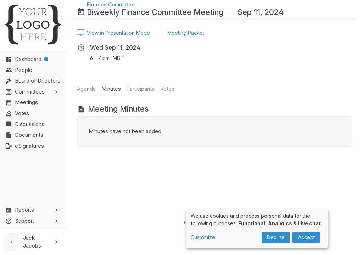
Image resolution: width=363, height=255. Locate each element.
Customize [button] (203, 237)
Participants (141, 88)
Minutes (111, 88)
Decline (276, 237)
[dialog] (257, 228)
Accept (306, 237)
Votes (167, 88)
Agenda (86, 88)
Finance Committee (111, 4)
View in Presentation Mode (113, 32)
